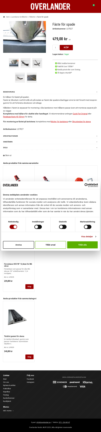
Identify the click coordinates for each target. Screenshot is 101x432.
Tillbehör (32, 17)
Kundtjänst (7, 401)
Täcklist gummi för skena (14, 336)
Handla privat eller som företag (68, 70)
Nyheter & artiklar (9, 385)
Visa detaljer (87, 236)
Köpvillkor (6, 392)
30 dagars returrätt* (64, 73)
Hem (8, 17)
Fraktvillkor (7, 389)
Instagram (30, 382)
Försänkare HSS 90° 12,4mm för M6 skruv (18, 265)
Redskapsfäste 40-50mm (13, 117)
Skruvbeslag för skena (81, 122)
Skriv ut (7, 155)
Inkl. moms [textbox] (7, 411)
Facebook (30, 379)
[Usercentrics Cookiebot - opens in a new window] (86, 185)
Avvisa (18, 245)
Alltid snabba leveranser (66, 63)
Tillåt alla (82, 245)
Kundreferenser (8, 398)
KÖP (66, 47)
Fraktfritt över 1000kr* (65, 66)
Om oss (6, 382)
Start (5, 379)
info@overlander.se (43, 422)
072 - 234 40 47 (64, 422)
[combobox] (8, 411)
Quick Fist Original (80, 114)
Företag (6, 395)
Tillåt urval (50, 245)
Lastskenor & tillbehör (19, 17)
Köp (29, 287)
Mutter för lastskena (59, 122)
